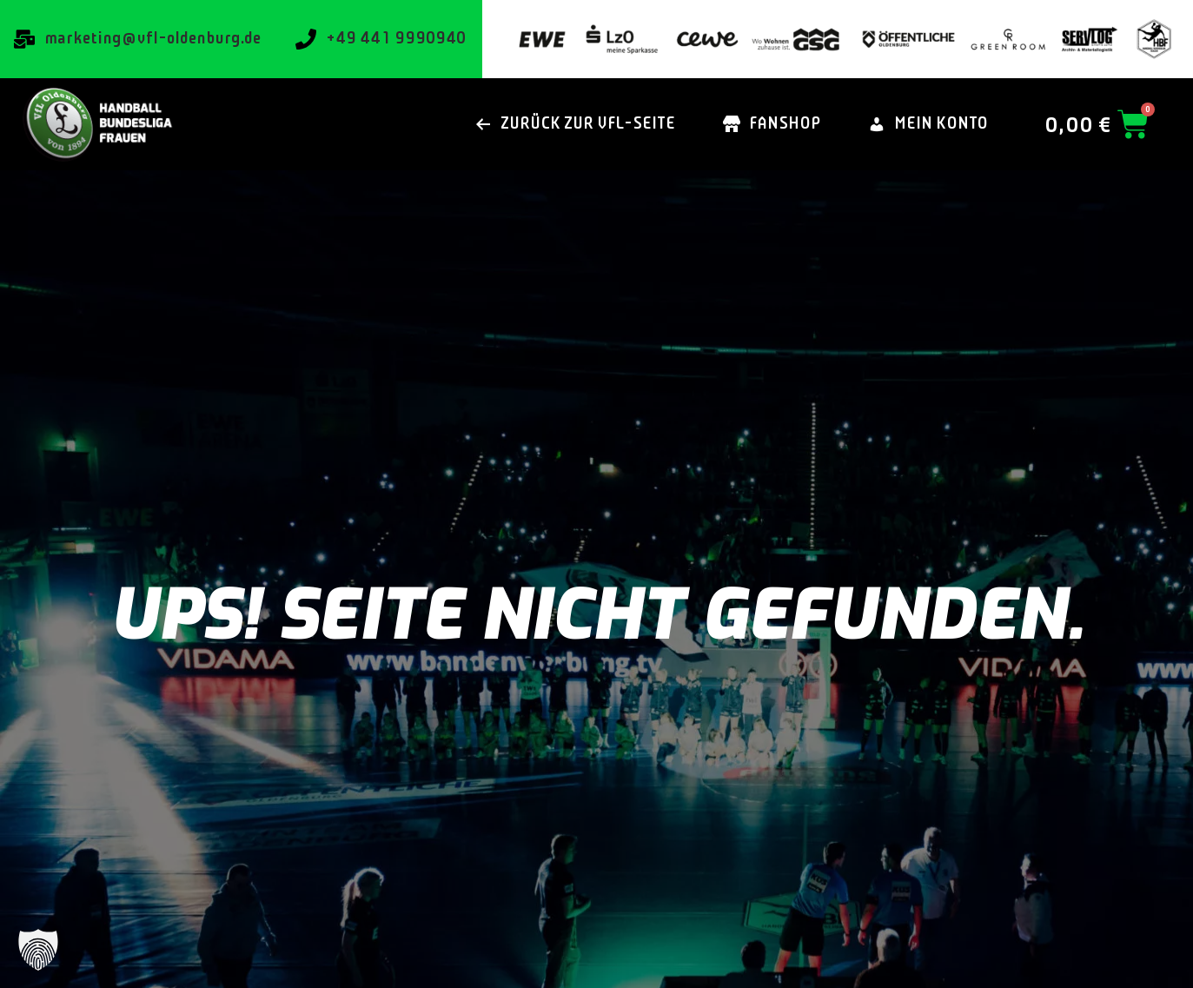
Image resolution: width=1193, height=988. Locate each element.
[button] (38, 950)
